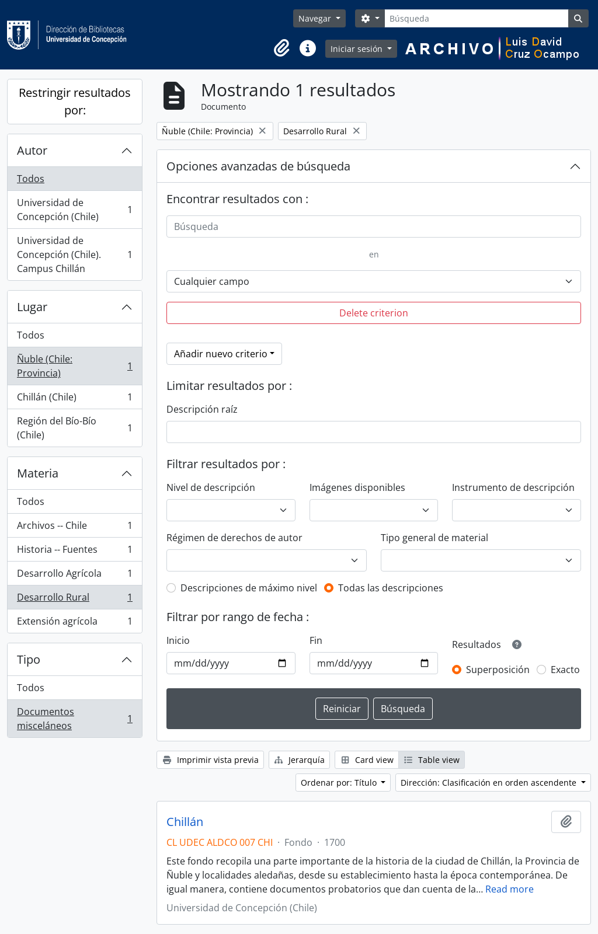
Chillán (184, 822)
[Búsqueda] (476, 18)
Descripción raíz (202, 409)
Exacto (565, 669)
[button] (282, 48)
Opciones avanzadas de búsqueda (258, 166)
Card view (367, 759)
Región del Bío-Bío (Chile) (74, 427)
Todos (30, 178)
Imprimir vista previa (210, 759)
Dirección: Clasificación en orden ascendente (490, 782)
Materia (37, 473)
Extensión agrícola (74, 623)
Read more (509, 889)
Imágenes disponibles (357, 487)
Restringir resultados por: (75, 101)
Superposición (498, 669)
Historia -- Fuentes (74, 552)
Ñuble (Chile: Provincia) (74, 366)
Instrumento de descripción (513, 487)
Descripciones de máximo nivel (248, 587)
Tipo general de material (434, 537)
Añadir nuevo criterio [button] (220, 353)
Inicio (178, 640)
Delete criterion (373, 312)
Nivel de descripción (210, 487)
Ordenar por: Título (340, 782)
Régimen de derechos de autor (234, 537)
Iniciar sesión (358, 48)
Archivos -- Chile (74, 528)
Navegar (315, 18)
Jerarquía (299, 759)
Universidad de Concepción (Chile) (74, 209)
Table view (432, 759)
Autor (32, 150)
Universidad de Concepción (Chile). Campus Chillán (74, 254)
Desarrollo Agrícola (74, 576)
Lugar (32, 307)
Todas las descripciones (390, 587)
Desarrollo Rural (74, 599)
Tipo (28, 659)
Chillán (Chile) (74, 399)
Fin (316, 640)
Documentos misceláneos (74, 718)
